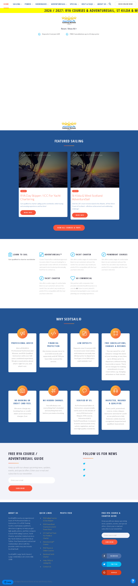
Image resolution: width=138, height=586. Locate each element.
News (23, 191)
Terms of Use (34, 581)
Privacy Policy (47, 581)
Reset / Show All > (69, 28)
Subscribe (20, 488)
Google (109, 572)
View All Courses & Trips (68, 228)
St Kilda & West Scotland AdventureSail (87, 197)
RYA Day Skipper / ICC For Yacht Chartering (40, 197)
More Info (28, 212)
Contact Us (47, 567)
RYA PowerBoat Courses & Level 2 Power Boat (49, 526)
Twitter (109, 564)
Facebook (110, 556)
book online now (126, 4)
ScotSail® (27, 155)
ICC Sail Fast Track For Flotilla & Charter (49, 535)
